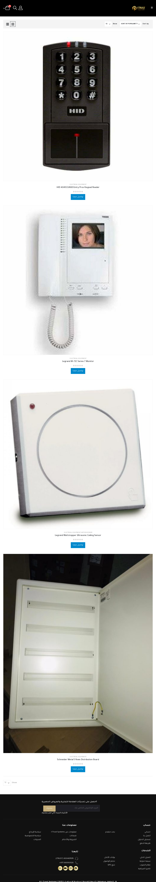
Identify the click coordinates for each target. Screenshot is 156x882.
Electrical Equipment (78, 185)
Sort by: (145, 24)
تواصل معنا (78, 197)
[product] (78, 106)
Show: (114, 24)
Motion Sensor (86, 533)
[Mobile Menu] (153, 8)
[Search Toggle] (15, 8)
